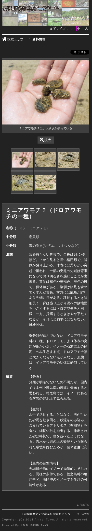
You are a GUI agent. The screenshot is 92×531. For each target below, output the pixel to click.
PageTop (84, 504)
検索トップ (12, 39)
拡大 (45, 140)
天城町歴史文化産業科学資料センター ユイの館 (56, 513)
